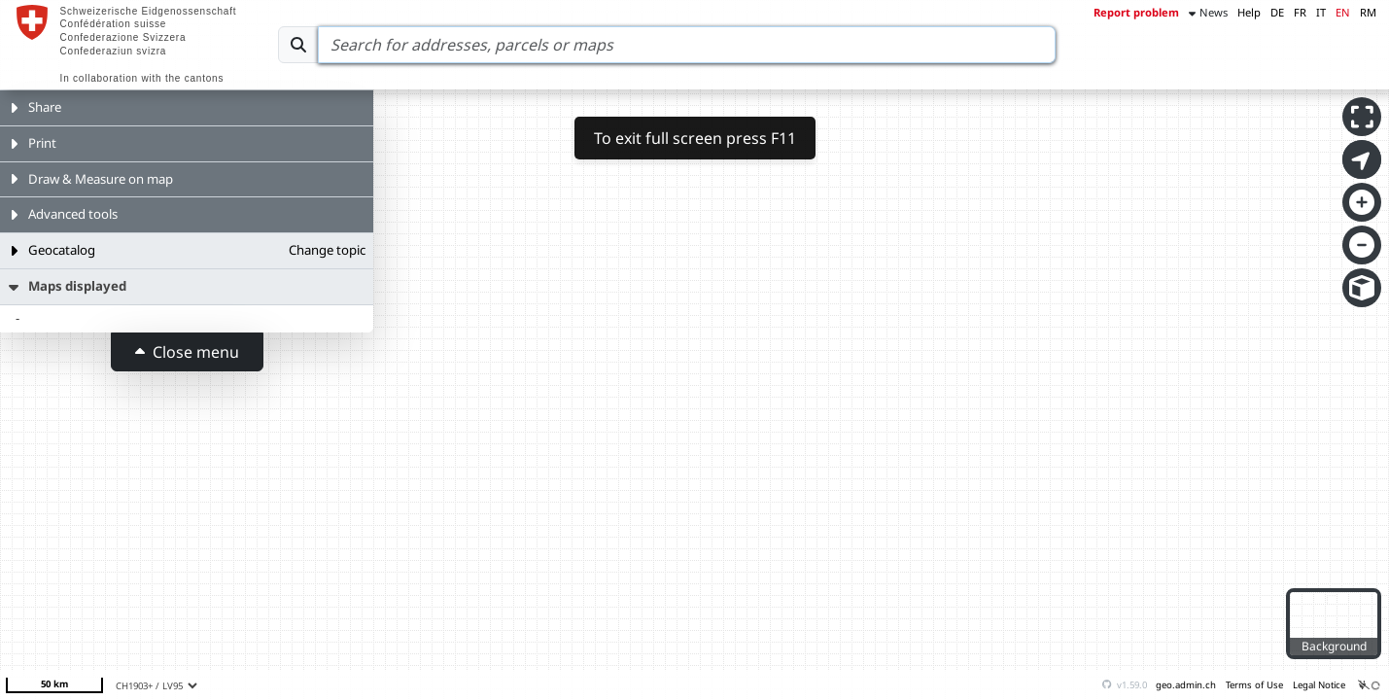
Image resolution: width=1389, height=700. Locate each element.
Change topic (327, 250)
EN (1343, 12)
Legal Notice (1319, 685)
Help (1249, 12)
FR (1300, 12)
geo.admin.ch (1186, 685)
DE (1277, 12)
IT (1321, 12)
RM (1368, 12)
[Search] (687, 44)
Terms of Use (1254, 685)
